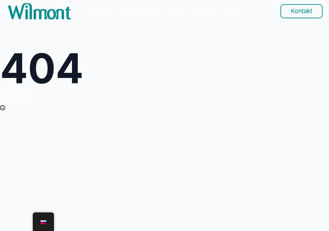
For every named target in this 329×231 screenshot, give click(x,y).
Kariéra (205, 14)
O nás (176, 14)
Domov (99, 14)
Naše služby (136, 14)
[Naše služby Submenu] (157, 14)
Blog (232, 14)
